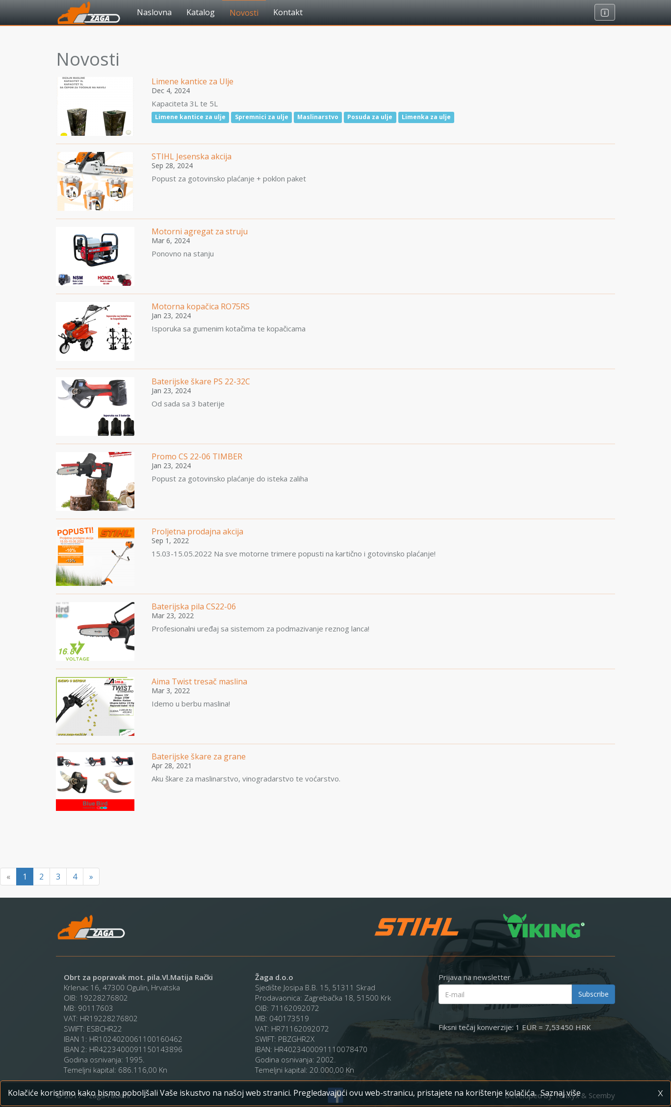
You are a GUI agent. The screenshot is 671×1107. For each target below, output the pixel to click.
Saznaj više (561, 1092)
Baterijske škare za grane (199, 756)
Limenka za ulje (426, 117)
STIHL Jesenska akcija (192, 156)
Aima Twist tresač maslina (199, 681)
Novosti (244, 12)
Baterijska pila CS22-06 (194, 606)
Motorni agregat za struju (200, 231)
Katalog (200, 12)
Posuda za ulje (369, 117)
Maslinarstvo (317, 117)
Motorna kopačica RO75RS (201, 306)
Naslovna (154, 12)
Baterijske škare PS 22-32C (201, 381)
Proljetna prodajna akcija (197, 531)
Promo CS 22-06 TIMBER (197, 456)
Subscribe (593, 994)
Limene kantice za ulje (190, 117)
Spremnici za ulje (261, 117)
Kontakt (288, 12)
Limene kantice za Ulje (192, 81)
